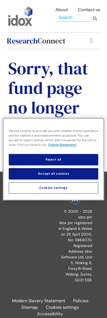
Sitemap (29, 307)
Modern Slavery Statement (38, 301)
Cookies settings (62, 307)
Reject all (53, 160)
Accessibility (50, 314)
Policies (80, 301)
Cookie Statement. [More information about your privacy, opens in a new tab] (62, 145)
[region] (53, 159)
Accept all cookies (53, 174)
